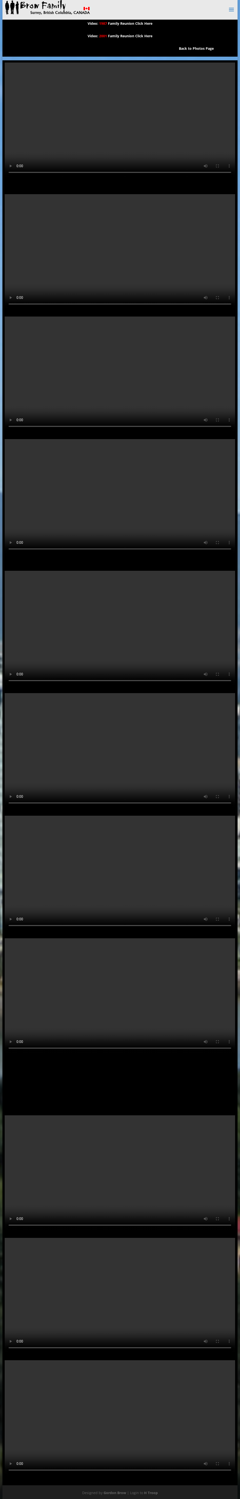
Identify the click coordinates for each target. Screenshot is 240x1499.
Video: (93, 23)
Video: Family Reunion (111, 36)
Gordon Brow (115, 1492)
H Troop (151, 1492)
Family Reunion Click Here (125, 23)
